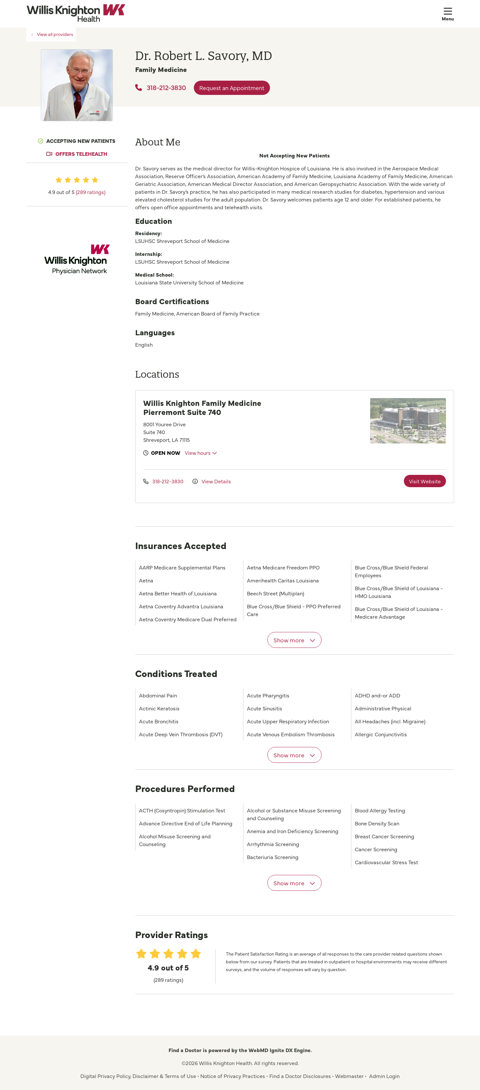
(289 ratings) (90, 191)
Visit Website (425, 481)
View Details (212, 481)
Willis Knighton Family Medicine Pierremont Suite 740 (202, 407)
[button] (448, 13)
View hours (201, 452)
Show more (294, 640)
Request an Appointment (231, 87)
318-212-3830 (160, 87)
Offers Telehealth (81, 153)
